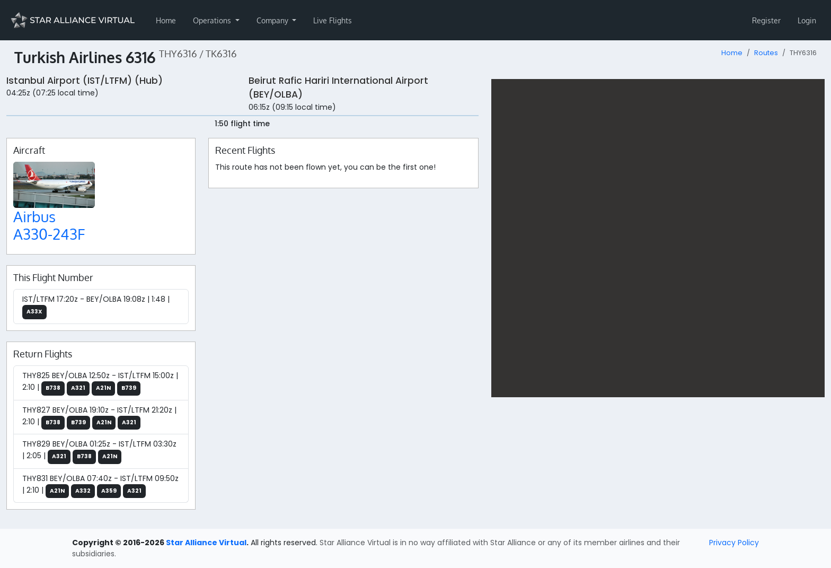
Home (166, 20)
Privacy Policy (734, 542)
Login (807, 20)
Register (766, 20)
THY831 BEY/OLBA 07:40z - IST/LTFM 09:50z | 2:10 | (100, 486)
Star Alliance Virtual (206, 542)
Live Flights (332, 20)
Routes (766, 52)
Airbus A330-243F (49, 225)
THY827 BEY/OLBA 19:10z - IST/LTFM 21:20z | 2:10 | (99, 417)
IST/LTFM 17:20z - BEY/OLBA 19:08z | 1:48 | (96, 306)
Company (273, 20)
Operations (213, 20)
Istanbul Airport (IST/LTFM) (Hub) (84, 80)
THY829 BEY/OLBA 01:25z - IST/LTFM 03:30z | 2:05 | (99, 451)
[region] (658, 238)
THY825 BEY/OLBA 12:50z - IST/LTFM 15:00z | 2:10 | (100, 383)
